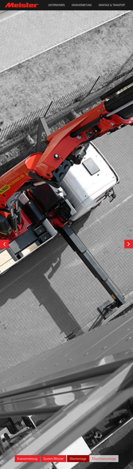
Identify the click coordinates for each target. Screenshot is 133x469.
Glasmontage (78, 459)
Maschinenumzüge (104, 459)
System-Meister (53, 459)
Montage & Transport (112, 5)
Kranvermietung (82, 5)
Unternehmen (56, 5)
